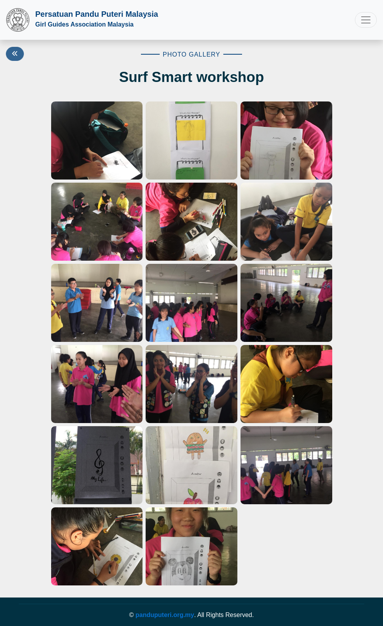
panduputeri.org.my (164, 615)
